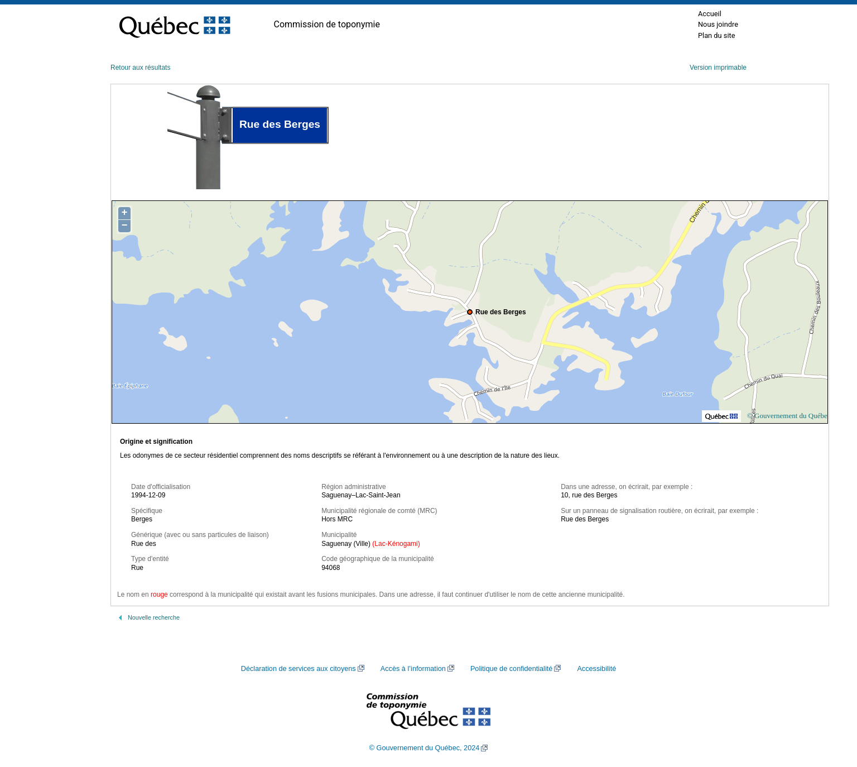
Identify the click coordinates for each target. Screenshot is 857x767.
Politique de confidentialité (511, 669)
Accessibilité (596, 669)
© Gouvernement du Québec (789, 415)
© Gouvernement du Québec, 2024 (424, 748)
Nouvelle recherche (154, 617)
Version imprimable (718, 67)
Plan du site (716, 35)
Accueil (709, 13)
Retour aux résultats (140, 67)
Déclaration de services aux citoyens (298, 669)
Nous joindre (718, 24)
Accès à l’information (413, 669)
